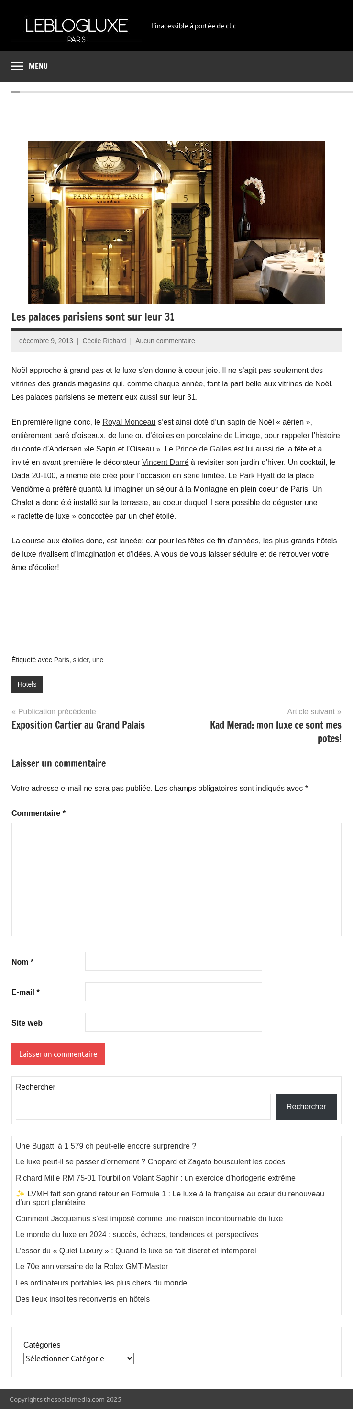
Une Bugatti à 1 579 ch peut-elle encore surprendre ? (106, 1146)
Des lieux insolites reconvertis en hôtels (83, 1299)
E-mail (25, 992)
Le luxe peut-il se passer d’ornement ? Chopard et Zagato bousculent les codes (150, 1162)
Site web (27, 1023)
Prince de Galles (203, 449)
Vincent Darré (165, 462)
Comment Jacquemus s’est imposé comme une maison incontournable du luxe (149, 1219)
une (97, 660)
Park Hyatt (258, 476)
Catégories (41, 1345)
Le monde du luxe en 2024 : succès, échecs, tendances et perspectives (137, 1234)
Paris (61, 660)
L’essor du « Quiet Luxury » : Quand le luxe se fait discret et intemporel (136, 1251)
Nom (22, 962)
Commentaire (38, 813)
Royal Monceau (128, 422)
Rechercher (35, 1087)
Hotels (27, 684)
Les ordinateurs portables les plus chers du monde (101, 1283)
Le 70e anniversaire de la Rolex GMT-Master (92, 1266)
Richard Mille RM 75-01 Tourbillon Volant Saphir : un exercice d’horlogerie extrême (156, 1178)
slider (80, 660)
